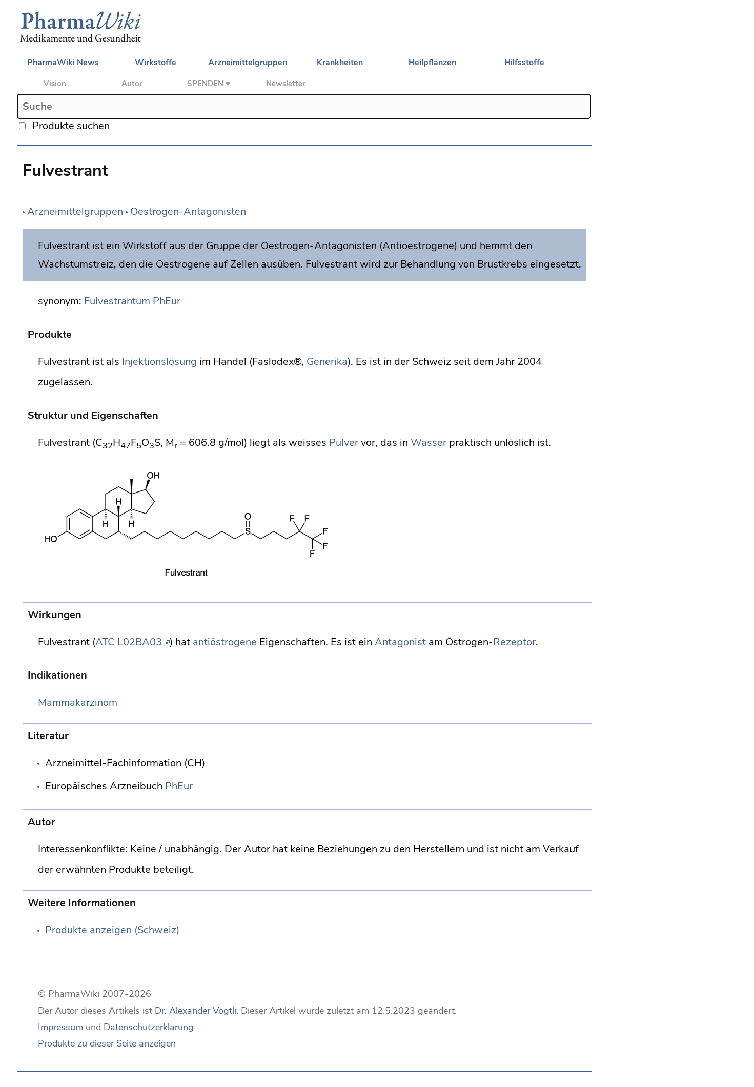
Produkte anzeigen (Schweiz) (112, 930)
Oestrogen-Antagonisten (188, 211)
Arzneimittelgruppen (247, 62)
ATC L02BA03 (128, 642)
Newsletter (285, 83)
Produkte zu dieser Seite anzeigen (107, 1043)
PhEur (166, 301)
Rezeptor (514, 642)
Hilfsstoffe (524, 62)
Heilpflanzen (432, 62)
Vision (55, 83)
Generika (327, 361)
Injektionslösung (159, 361)
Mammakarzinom (77, 702)
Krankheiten (340, 62)
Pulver (343, 442)
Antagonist (400, 642)
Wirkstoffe (155, 62)
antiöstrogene (225, 642)
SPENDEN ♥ (208, 83)
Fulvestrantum (117, 301)
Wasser (428, 442)
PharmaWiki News (63, 62)
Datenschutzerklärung (149, 1027)
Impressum (60, 1027)
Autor (131, 83)
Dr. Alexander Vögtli (195, 1010)
